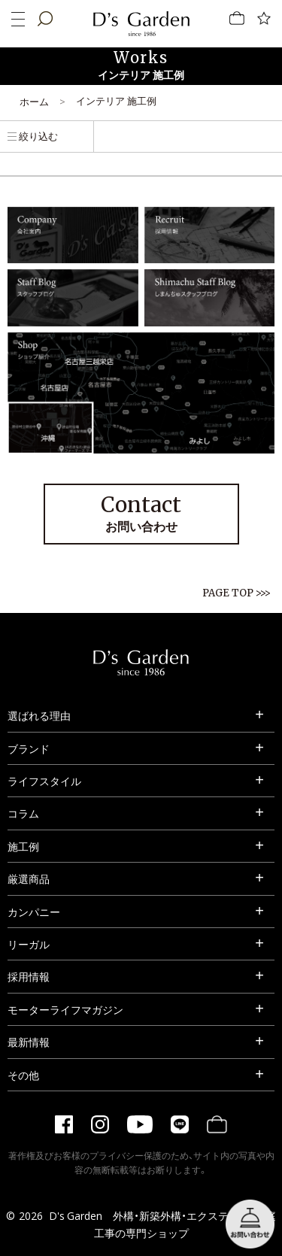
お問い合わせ (141, 513)
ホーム (34, 101)
